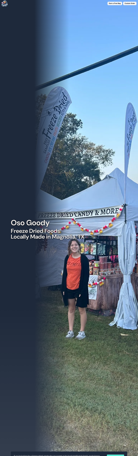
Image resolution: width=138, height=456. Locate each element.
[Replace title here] (4, 3)
